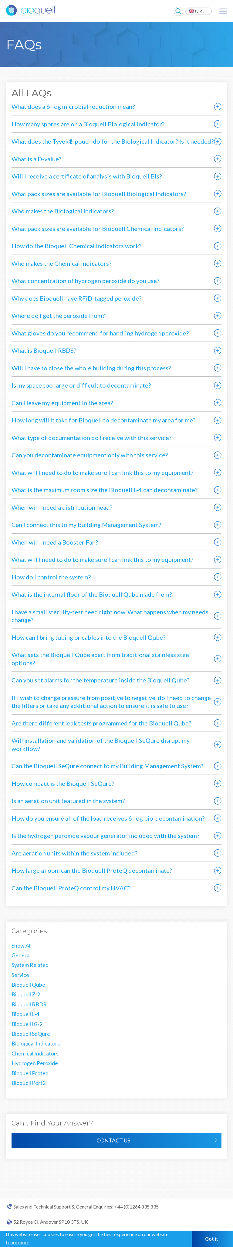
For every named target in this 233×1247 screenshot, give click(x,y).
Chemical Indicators (35, 1053)
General (21, 955)
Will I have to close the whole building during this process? (91, 368)
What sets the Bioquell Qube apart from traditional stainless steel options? (101, 658)
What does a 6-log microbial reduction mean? (73, 106)
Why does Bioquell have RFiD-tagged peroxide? (76, 298)
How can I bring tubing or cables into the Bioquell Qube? (88, 637)
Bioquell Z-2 (26, 994)
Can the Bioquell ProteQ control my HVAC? (71, 888)
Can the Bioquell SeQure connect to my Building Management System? (107, 765)
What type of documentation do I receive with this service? (91, 437)
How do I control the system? (51, 577)
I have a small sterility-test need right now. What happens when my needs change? (110, 616)
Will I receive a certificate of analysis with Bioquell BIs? (87, 176)
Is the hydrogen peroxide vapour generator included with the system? (105, 835)
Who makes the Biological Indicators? (63, 211)
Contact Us (113, 1140)
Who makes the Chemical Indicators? (61, 263)
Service (20, 975)
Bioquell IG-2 (27, 1024)
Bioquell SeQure (31, 1033)
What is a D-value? (36, 158)
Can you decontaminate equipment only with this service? (90, 454)
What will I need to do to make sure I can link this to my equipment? (102, 472)
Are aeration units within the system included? (74, 853)
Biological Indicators (36, 1043)
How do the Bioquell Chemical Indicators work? (76, 245)
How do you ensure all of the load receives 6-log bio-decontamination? (108, 818)
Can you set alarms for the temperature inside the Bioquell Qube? (100, 680)
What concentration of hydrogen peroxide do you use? (85, 280)
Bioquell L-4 (25, 1014)
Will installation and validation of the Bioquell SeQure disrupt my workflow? (101, 744)
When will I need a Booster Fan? (55, 542)
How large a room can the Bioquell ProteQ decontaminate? (92, 870)
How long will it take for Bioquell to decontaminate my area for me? (103, 420)
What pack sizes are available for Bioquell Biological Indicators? (99, 193)
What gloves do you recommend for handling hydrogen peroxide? (100, 333)
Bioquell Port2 (29, 1082)
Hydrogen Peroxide (35, 1063)
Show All (22, 945)
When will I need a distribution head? (62, 507)
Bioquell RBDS (29, 1004)
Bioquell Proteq (30, 1073)
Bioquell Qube (28, 984)
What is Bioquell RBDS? (44, 350)
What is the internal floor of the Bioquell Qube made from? (92, 594)
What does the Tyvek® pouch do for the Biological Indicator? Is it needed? (113, 141)
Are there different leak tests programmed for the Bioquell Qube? (101, 723)
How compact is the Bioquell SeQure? (63, 783)
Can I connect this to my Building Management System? (86, 524)
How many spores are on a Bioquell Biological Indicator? (88, 124)
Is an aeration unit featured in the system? (68, 800)
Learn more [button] (17, 1242)
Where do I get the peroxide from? (58, 315)
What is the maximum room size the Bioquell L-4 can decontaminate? (105, 489)
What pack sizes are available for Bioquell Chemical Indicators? (98, 228)
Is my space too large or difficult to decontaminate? (81, 385)
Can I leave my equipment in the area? (62, 402)
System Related (30, 965)
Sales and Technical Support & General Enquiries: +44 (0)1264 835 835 (86, 1206)
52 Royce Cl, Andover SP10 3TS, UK (50, 1222)
